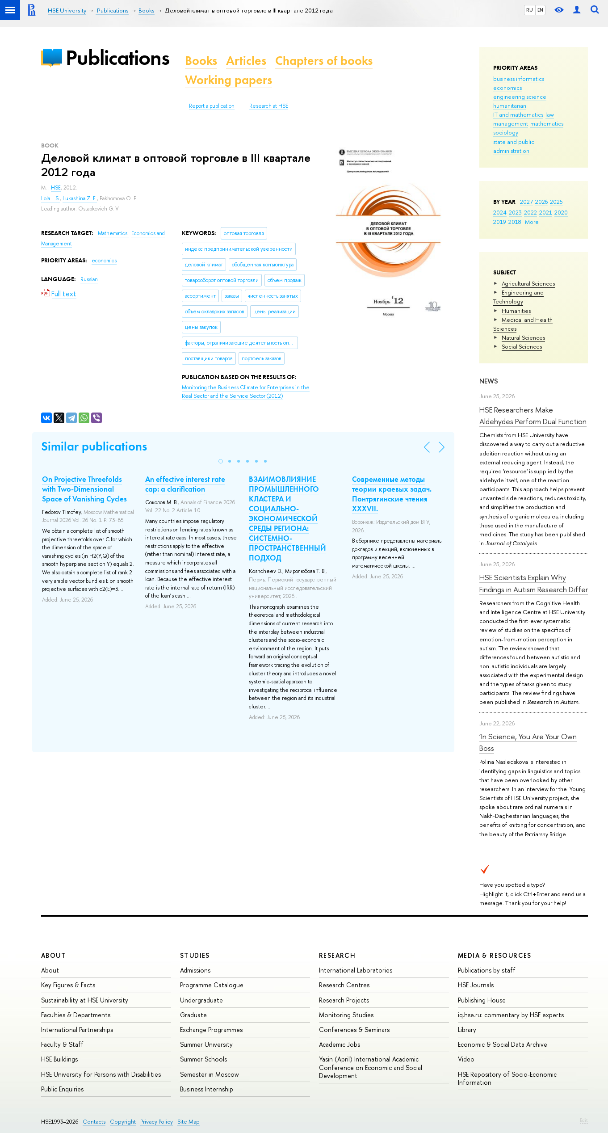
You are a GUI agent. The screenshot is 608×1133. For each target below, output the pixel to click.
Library (467, 1029)
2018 (514, 222)
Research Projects (344, 1000)
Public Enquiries (62, 1089)
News (488, 381)
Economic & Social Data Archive (502, 1044)
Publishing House (482, 1000)
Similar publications (94, 446)
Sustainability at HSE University (84, 1000)
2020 (561, 212)
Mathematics (113, 233)
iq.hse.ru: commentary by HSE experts (511, 1015)
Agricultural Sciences (528, 283)
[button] (220, 461)
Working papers (228, 80)
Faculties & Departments (75, 1015)
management (510, 123)
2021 (545, 212)
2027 (526, 202)
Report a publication (212, 106)
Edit (584, 1120)
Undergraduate (201, 1000)
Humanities (516, 311)
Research (337, 955)
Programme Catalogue (211, 985)
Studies (195, 955)
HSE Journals (476, 985)
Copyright (123, 1121)
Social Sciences (522, 346)
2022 (530, 212)
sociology (505, 132)
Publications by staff (487, 970)
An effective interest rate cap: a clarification (185, 484)
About (53, 955)
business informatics (518, 79)
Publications (117, 57)
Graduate (193, 1015)
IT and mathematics (518, 114)
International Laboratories (355, 970)
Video (466, 1059)
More (532, 222)
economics (507, 88)
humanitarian (509, 105)
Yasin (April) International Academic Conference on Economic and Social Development (370, 1067)
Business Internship (206, 1089)
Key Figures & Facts (68, 985)
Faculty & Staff (62, 1044)
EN (540, 10)
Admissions (195, 970)
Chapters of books (324, 60)
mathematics (546, 123)
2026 (541, 202)
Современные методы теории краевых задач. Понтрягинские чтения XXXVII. (392, 494)
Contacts (94, 1121)
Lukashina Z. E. (80, 198)
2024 (500, 212)
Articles (246, 60)
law (549, 114)
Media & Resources (495, 955)
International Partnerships (77, 1029)
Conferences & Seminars (354, 1029)
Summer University (206, 1044)
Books (201, 60)
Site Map (188, 1121)
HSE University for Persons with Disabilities (101, 1074)
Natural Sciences (523, 337)
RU (529, 10)
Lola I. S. (50, 198)
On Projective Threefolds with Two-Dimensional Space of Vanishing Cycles (84, 489)
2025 (556, 202)
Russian (89, 279)
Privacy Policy (156, 1121)
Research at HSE (268, 106)
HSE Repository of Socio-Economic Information (507, 1078)
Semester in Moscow (209, 1074)
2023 (515, 212)
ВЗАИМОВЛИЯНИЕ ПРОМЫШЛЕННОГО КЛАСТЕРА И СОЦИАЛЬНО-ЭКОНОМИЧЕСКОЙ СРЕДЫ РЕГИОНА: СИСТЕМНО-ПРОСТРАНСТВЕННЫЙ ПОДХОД (287, 518)
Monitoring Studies (346, 1015)
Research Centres (344, 985)
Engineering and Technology (518, 296)
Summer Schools (203, 1059)
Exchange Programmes (211, 1029)
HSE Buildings (59, 1059)
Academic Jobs (339, 1044)
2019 (499, 222)
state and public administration (513, 146)
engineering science (519, 97)
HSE (56, 187)
